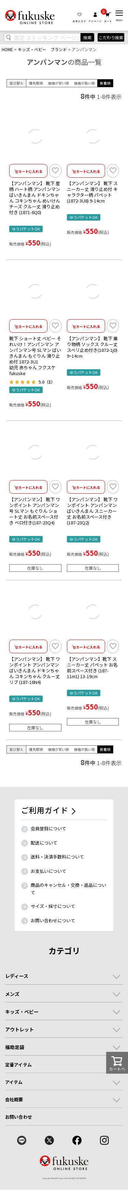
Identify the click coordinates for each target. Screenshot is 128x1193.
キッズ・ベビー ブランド (42, 49)
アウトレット (19, 1029)
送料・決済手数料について (57, 856)
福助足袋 (14, 1047)
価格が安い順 (58, 83)
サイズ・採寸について (53, 906)
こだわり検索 (111, 37)
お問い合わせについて (53, 920)
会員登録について (48, 828)
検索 (87, 37)
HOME (7, 49)
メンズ (12, 993)
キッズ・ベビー (22, 1011)
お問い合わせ (18, 1117)
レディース (16, 975)
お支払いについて (48, 871)
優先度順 (36, 83)
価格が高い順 (84, 83)
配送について (44, 842)
